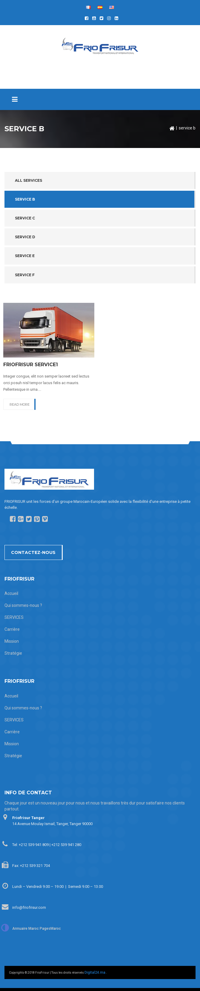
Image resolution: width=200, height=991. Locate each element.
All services (28, 180)
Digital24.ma (94, 972)
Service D (25, 237)
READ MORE (20, 404)
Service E (25, 256)
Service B (25, 199)
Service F (25, 275)
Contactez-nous (33, 552)
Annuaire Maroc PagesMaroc (36, 928)
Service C (25, 218)
